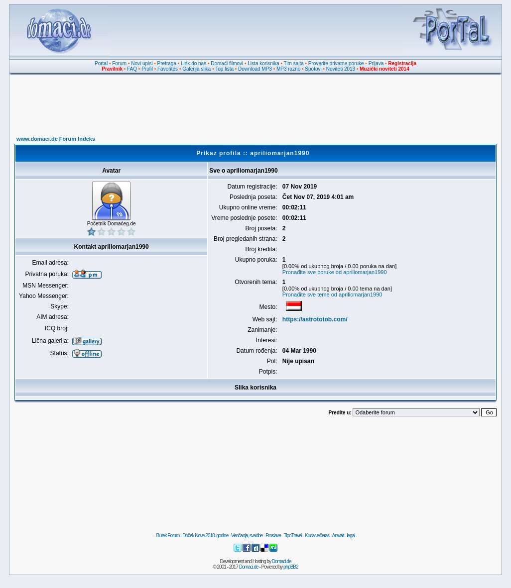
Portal (101, 63)
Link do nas (193, 63)
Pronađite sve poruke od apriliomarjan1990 (334, 272)
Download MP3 (255, 69)
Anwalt (338, 535)
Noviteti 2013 (340, 69)
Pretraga (166, 63)
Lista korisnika (263, 63)
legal (351, 535)
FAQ (132, 69)
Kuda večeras (317, 535)
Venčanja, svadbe (246, 535)
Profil (147, 69)
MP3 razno (288, 69)
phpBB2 (290, 567)
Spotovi (313, 69)
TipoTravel (293, 535)
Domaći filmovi (227, 63)
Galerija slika (196, 69)
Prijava (376, 63)
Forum (119, 63)
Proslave (273, 535)
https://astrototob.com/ (315, 319)
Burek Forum (167, 535)
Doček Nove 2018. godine (205, 535)
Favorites (167, 69)
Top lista (224, 69)
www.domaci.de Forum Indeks (55, 139)
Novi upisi (141, 63)
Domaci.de (281, 561)
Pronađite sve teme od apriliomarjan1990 (332, 294)
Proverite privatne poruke (336, 63)
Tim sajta (294, 63)
